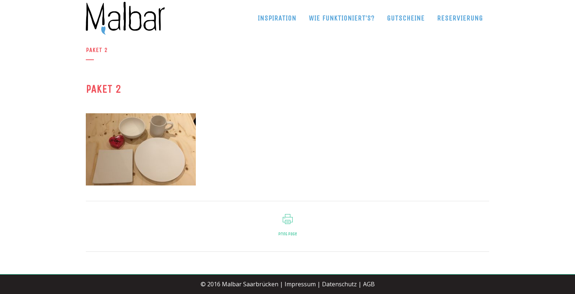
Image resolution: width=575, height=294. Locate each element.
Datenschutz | (342, 284)
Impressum (300, 284)
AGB (369, 284)
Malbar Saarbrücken (250, 284)
